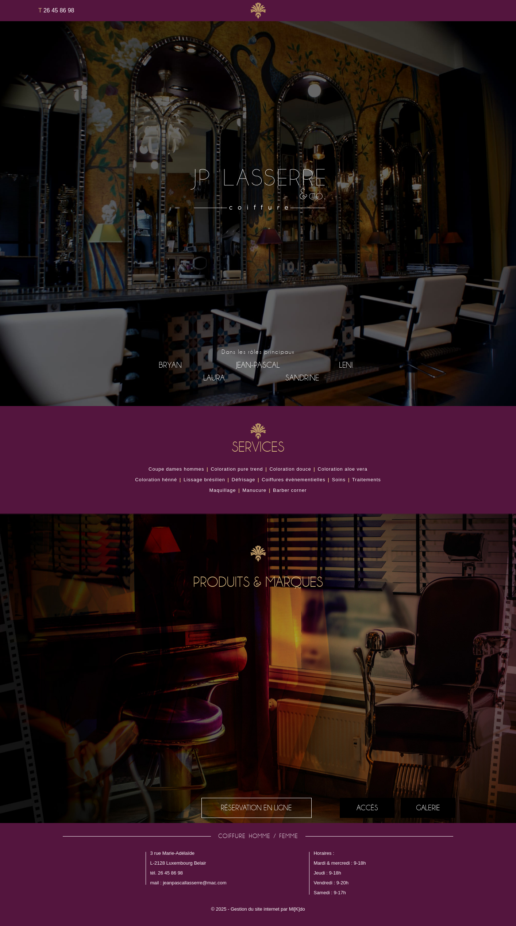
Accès (367, 808)
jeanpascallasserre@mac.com (194, 882)
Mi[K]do (297, 909)
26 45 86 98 (56, 10)
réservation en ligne (256, 808)
